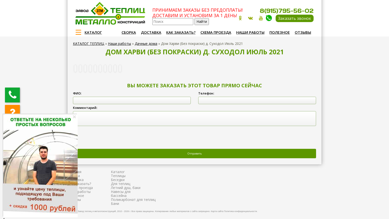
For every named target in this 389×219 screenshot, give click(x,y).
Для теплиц (120, 183)
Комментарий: (85, 107)
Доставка (151, 32)
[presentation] (110, 138)
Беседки (118, 179)
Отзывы (303, 32)
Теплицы (118, 175)
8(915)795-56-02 (287, 11)
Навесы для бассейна (120, 193)
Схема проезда (215, 32)
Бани (115, 203)
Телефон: (206, 93)
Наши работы (250, 32)
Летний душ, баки (125, 187)
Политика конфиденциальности (240, 211)
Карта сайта (217, 211)
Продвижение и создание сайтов (302, 211)
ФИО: (77, 93)
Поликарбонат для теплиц (133, 199)
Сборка (129, 32)
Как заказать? (180, 32)
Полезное (279, 32)
